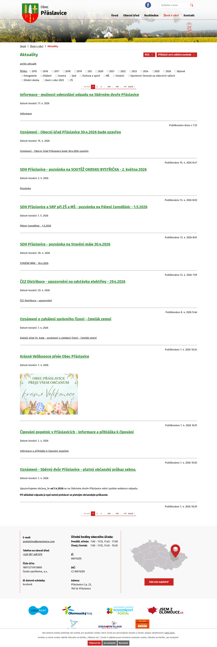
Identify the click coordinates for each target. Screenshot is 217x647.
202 (90, 71)
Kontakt (189, 15)
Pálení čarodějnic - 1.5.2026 (35, 225)
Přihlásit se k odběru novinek (177, 54)
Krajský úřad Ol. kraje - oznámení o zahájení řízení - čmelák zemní (58, 337)
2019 (79, 71)
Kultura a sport (91, 75)
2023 (134, 71)
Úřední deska (31, 80)
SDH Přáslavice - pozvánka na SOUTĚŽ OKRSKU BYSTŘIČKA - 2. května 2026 (83, 169)
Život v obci (171, 15)
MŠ (107, 75)
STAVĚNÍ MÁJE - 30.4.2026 (34, 263)
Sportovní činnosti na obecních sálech (152, 75)
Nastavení (123, 643)
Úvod (114, 15)
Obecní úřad (131, 15)
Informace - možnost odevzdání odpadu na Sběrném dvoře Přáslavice (79, 94)
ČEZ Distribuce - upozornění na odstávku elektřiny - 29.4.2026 (72, 281)
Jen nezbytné (110, 643)
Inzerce (62, 75)
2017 (56, 71)
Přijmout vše (94, 643)
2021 (111, 71)
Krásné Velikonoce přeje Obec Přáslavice (54, 356)
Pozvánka (25, 188)
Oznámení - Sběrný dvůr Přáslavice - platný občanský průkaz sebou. (78, 469)
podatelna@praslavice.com (39, 541)
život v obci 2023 (54, 80)
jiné (74, 75)
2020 (100, 71)
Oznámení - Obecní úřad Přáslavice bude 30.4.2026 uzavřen (54, 151)
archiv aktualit (28, 63)
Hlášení (47, 75)
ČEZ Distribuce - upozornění (36, 300)
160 (109, 86)
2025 (157, 71)
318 (117, 86)
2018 (67, 71)
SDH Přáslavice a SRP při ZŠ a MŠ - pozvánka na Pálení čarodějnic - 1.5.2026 (83, 207)
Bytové (181, 71)
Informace (26, 113)
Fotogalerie (30, 75)
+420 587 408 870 (32, 554)
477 (125, 86)
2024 (145, 71)
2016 (45, 71)
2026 (168, 71)
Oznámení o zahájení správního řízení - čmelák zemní (65, 319)
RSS (149, 54)
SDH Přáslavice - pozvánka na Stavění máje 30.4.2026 (65, 244)
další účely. (170, 633)
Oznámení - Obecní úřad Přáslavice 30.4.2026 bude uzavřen (70, 132)
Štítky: (23, 71)
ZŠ (71, 80)
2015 (34, 71)
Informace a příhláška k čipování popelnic (44, 451)
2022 (123, 71)
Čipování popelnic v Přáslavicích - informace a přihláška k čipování (77, 432)
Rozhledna (151, 15)
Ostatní (120, 75)
